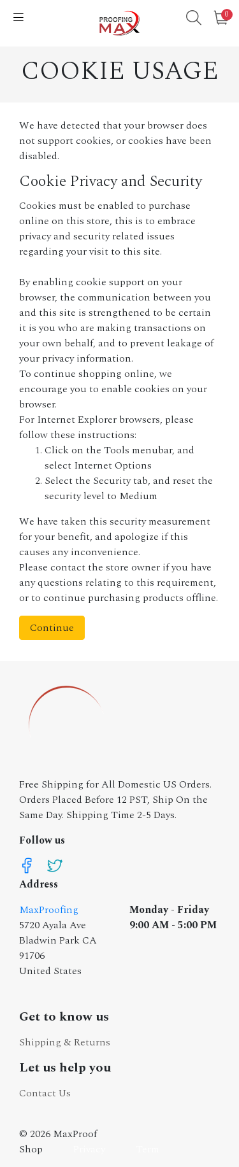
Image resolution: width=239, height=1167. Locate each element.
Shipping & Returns (64, 1042)
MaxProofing (48, 909)
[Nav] (18, 18)
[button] (193, 19)
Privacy (89, 1149)
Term (147, 1149)
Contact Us (45, 1093)
